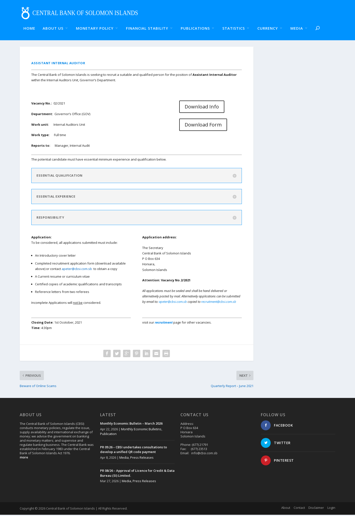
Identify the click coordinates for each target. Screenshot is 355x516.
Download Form (203, 126)
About (285, 508)
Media (124, 458)
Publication (108, 435)
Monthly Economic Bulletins (141, 430)
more (24, 458)
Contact (299, 508)
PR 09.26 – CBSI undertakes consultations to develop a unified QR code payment (133, 450)
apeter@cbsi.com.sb (77, 270)
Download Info (202, 107)
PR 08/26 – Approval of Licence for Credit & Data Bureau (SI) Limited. (137, 474)
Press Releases (142, 458)
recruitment (164, 323)
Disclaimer (316, 508)
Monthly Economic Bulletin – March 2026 (131, 424)
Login (331, 508)
